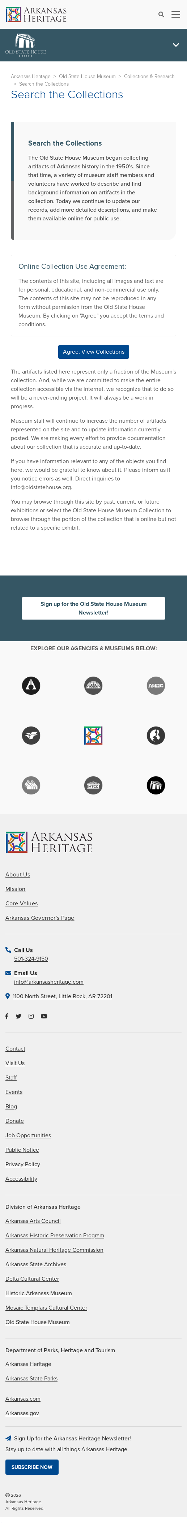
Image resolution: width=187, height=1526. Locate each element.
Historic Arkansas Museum (38, 1293)
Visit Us (15, 1063)
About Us (17, 874)
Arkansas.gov (22, 1413)
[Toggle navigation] (173, 14)
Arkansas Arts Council (33, 1221)
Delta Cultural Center (32, 1279)
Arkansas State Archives (35, 1264)
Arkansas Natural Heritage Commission (54, 1250)
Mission (15, 889)
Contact (15, 1048)
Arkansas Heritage (31, 76)
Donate (14, 1121)
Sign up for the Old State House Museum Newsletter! (94, 608)
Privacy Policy (22, 1164)
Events (13, 1092)
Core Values (21, 903)
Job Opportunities (28, 1135)
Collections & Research (149, 76)
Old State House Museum (87, 76)
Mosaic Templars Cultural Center (46, 1307)
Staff (11, 1077)
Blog (11, 1106)
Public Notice (22, 1150)
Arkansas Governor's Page (40, 918)
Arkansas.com (23, 1398)
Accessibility (21, 1178)
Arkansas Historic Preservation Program (54, 1235)
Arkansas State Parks (31, 1378)
